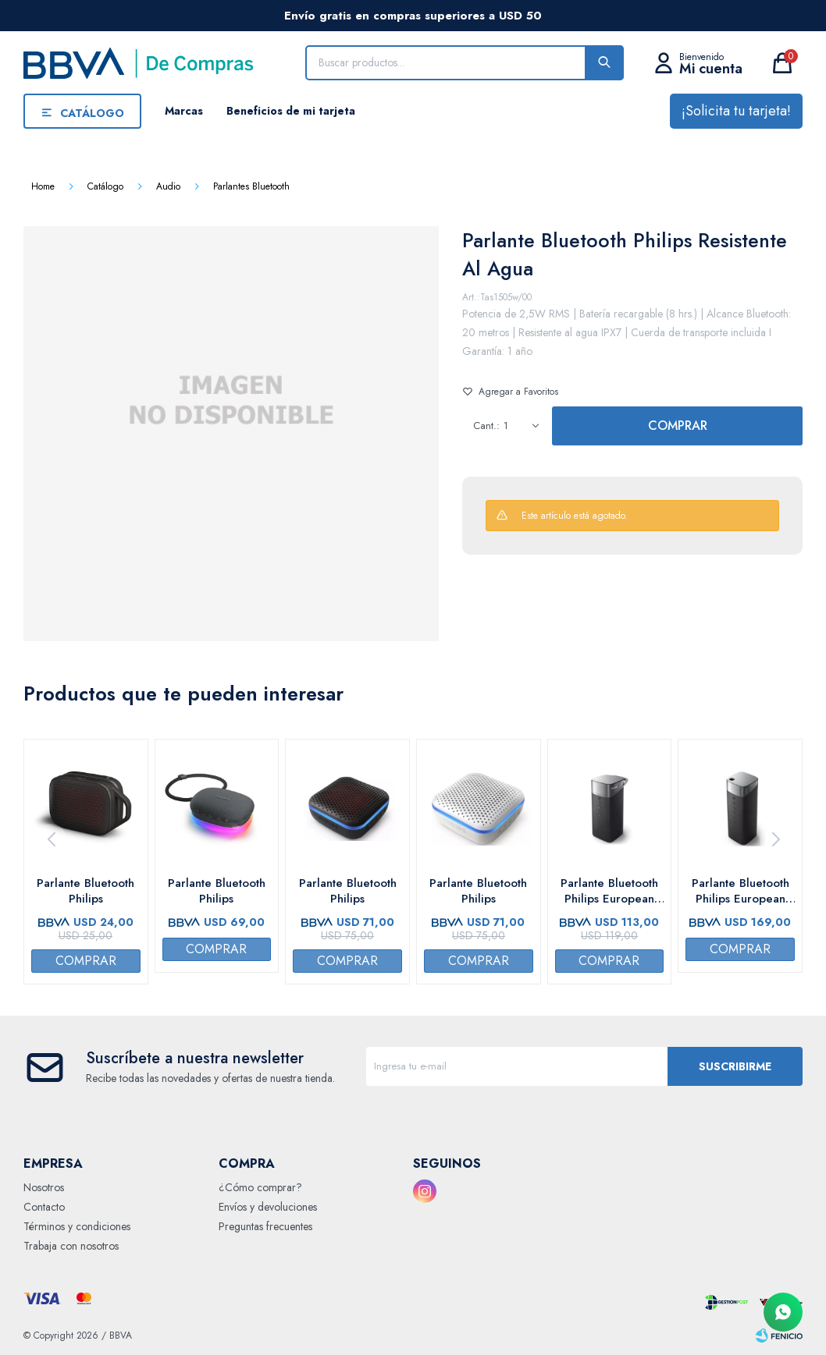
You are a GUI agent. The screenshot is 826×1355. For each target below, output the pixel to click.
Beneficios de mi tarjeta (290, 111)
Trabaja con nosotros (71, 1246)
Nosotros (43, 1187)
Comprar (677, 426)
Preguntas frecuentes (265, 1226)
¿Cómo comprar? (260, 1187)
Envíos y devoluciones (268, 1207)
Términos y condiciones (76, 1226)
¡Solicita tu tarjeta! (736, 111)
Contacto (44, 1207)
